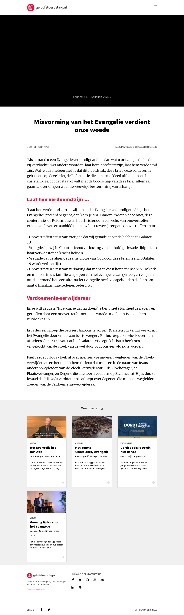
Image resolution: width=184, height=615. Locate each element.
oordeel (137, 146)
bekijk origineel (145, 609)
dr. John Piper (41, 146)
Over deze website (35, 589)
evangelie (126, 146)
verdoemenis (150, 146)
